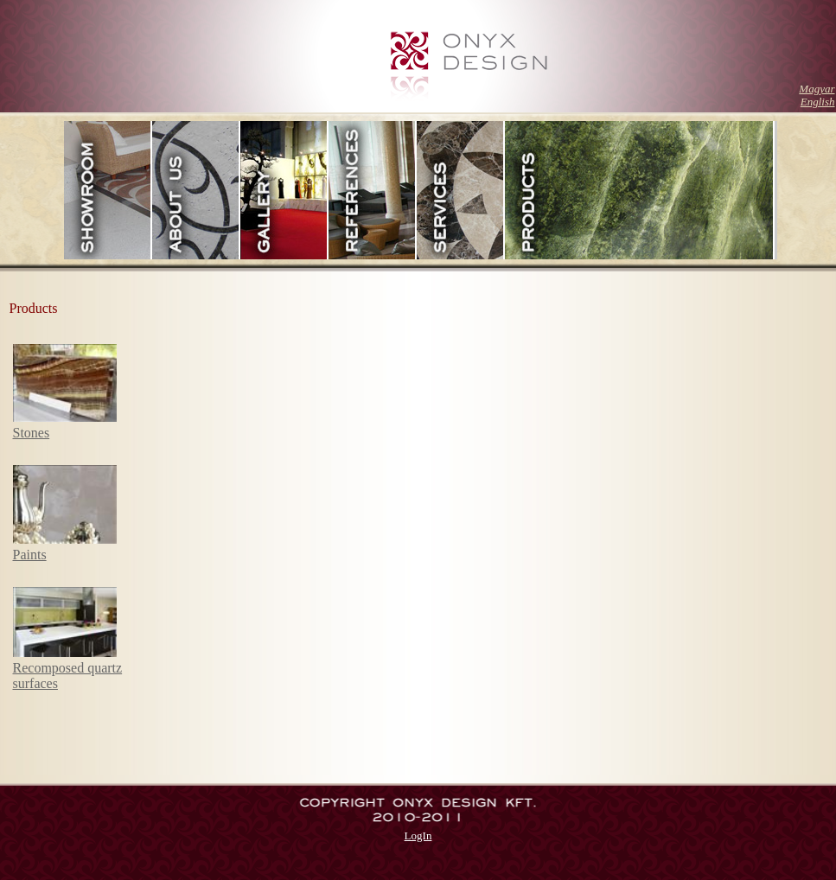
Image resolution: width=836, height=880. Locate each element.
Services (461, 190)
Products (640, 190)
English (818, 101)
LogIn (418, 835)
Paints (30, 554)
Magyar (816, 88)
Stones (31, 432)
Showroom (108, 190)
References (373, 190)
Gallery (284, 190)
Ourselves (196, 190)
